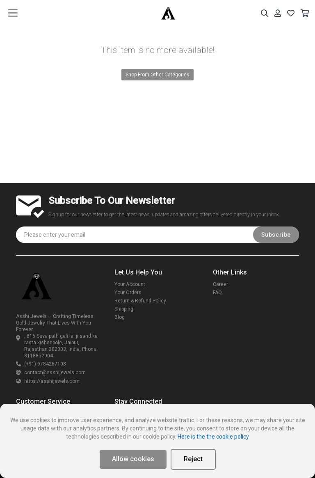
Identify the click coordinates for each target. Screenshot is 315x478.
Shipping (123, 309)
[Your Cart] (305, 13)
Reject (193, 459)
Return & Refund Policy (140, 301)
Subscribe (276, 234)
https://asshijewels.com (48, 381)
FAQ (217, 292)
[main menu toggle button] (13, 13)
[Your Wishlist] (290, 13)
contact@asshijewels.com (51, 372)
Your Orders (128, 292)
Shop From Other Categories (157, 75)
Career (220, 284)
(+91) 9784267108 (41, 364)
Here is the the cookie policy (213, 436)
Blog (119, 317)
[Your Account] (277, 13)
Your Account (129, 284)
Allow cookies (133, 459)
